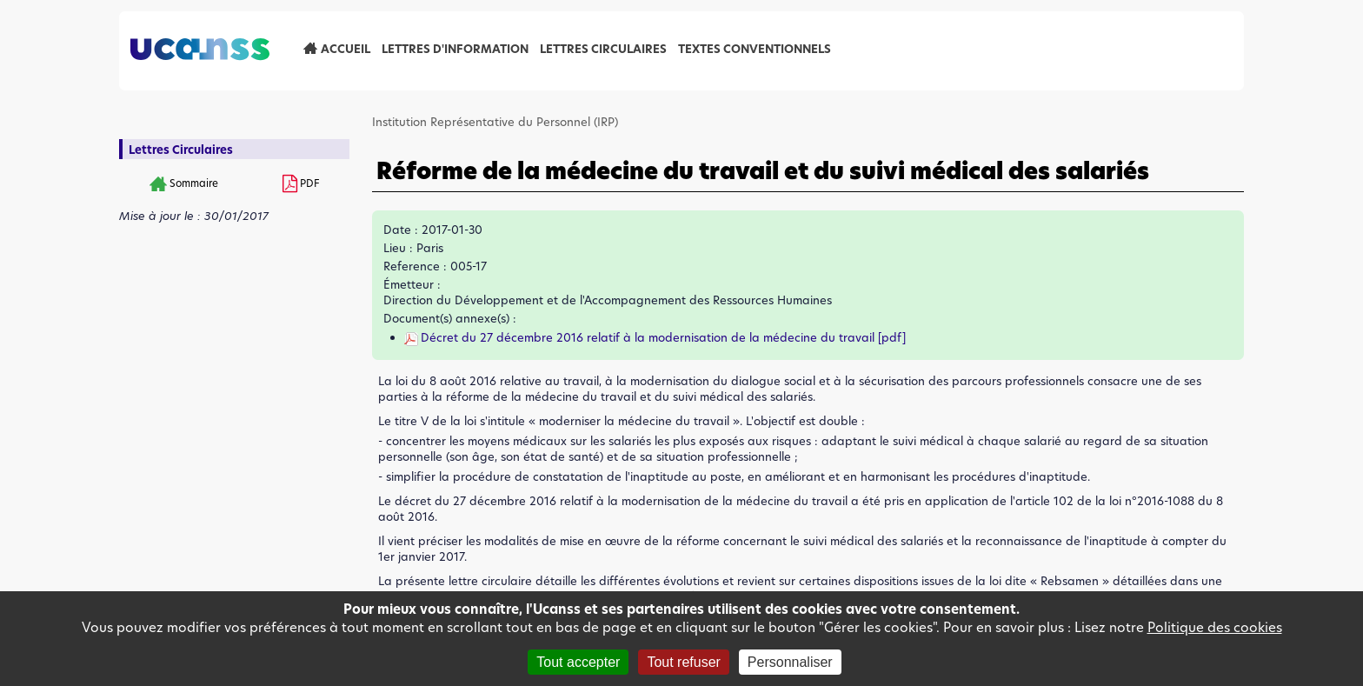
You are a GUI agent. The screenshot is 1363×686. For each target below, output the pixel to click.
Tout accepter (578, 662)
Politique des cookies (1214, 627)
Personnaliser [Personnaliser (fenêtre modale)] (790, 662)
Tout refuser (683, 662)
